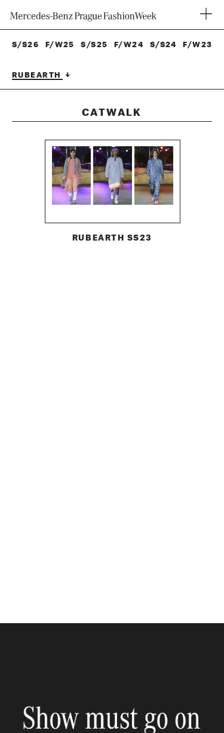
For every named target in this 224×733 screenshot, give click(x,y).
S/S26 (25, 44)
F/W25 (60, 44)
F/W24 (128, 44)
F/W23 (197, 44)
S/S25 (94, 44)
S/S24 (163, 44)
